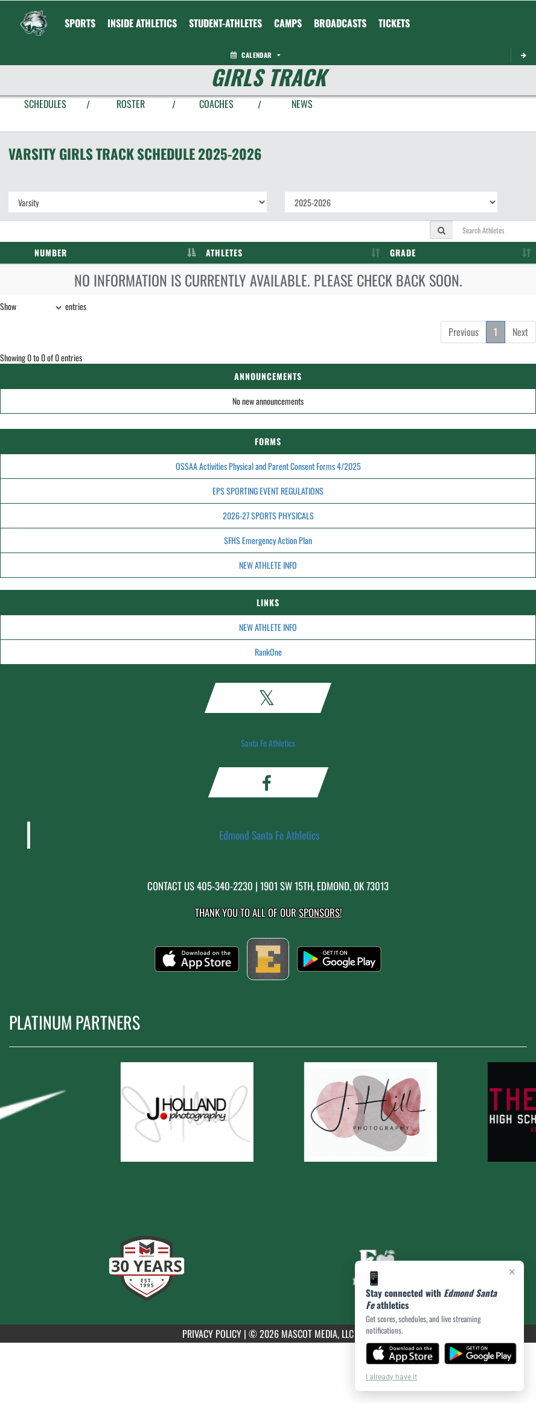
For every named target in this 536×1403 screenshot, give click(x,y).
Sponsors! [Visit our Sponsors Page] (320, 912)
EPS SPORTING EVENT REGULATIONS (268, 490)
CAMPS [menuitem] (288, 23)
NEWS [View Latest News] (302, 104)
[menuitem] (340, 23)
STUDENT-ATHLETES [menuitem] (225, 23)
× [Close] (512, 1271)
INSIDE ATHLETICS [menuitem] (142, 23)
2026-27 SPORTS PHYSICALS (268, 515)
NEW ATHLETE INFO (268, 565)
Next (520, 332)
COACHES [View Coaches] (216, 104)
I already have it (391, 1377)
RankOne (268, 651)
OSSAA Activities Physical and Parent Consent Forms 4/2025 (268, 466)
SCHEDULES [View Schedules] (45, 104)
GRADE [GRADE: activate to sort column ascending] (403, 252)
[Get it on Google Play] (480, 1353)
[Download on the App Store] (402, 1353)
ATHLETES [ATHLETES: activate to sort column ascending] (224, 252)
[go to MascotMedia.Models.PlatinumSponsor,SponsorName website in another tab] (201, 1112)
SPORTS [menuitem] (80, 23)
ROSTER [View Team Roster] (130, 104)
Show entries (43, 308)
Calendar (255, 55)
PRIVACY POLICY (211, 1333)
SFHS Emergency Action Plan (268, 540)
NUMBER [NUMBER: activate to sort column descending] (50, 252)
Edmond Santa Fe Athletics (269, 835)
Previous (463, 332)
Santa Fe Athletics (268, 742)
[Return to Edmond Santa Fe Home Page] (34, 16)
